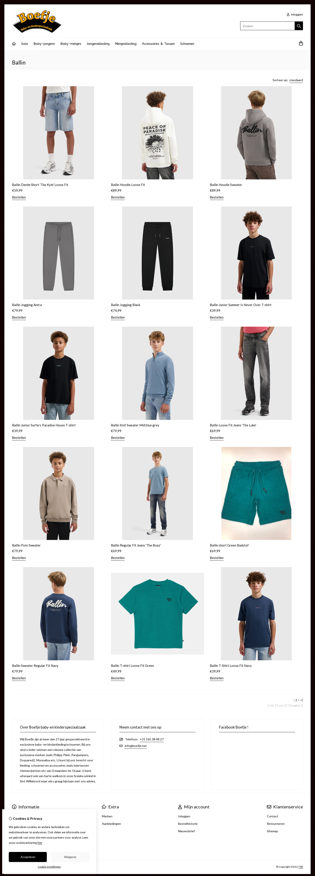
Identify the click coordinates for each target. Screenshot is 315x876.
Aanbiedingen (111, 823)
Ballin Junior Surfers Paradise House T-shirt (44, 425)
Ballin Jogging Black (125, 305)
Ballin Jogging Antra (27, 305)
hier (39, 842)
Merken (107, 816)
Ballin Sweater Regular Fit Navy (35, 666)
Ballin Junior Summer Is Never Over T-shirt (240, 305)
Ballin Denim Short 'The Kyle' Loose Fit (40, 185)
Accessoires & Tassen (158, 44)
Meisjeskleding (125, 44)
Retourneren (276, 823)
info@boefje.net (136, 746)
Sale (24, 44)
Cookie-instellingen (49, 866)
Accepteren (28, 857)
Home (16, 55)
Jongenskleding (98, 44)
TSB (300, 866)
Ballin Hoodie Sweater (226, 185)
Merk (26, 55)
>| (301, 700)
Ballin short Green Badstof (229, 545)
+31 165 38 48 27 (152, 739)
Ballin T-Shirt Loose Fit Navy (231, 666)
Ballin (37, 55)
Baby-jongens (44, 44)
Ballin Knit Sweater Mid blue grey (135, 425)
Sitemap (272, 831)
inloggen (295, 14)
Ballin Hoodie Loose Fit (128, 185)
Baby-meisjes (70, 44)
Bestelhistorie (188, 823)
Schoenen (187, 44)
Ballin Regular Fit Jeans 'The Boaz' (136, 545)
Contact (272, 816)
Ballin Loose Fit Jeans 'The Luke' (233, 425)
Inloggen (184, 816)
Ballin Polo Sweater (26, 545)
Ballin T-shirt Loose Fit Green (132, 666)
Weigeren (70, 857)
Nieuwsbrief (186, 831)
